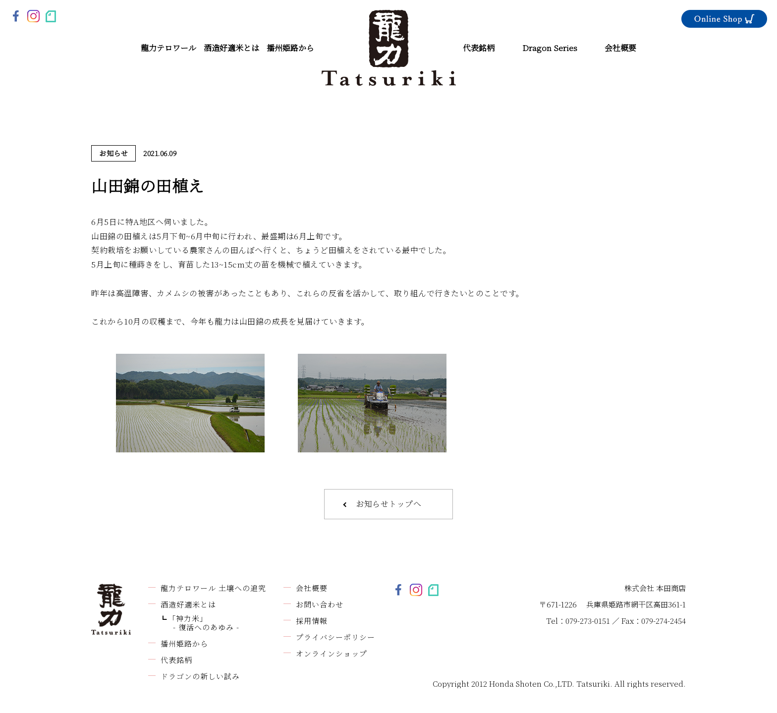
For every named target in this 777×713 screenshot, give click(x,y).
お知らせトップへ (388, 503)
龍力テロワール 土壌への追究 (213, 588)
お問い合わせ (319, 604)
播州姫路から (290, 48)
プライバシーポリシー (335, 637)
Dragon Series (549, 48)
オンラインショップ (331, 653)
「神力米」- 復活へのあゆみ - (203, 622)
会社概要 (620, 48)
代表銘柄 (479, 48)
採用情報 (312, 620)
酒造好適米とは (231, 48)
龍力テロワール (168, 48)
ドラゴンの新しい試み (200, 676)
